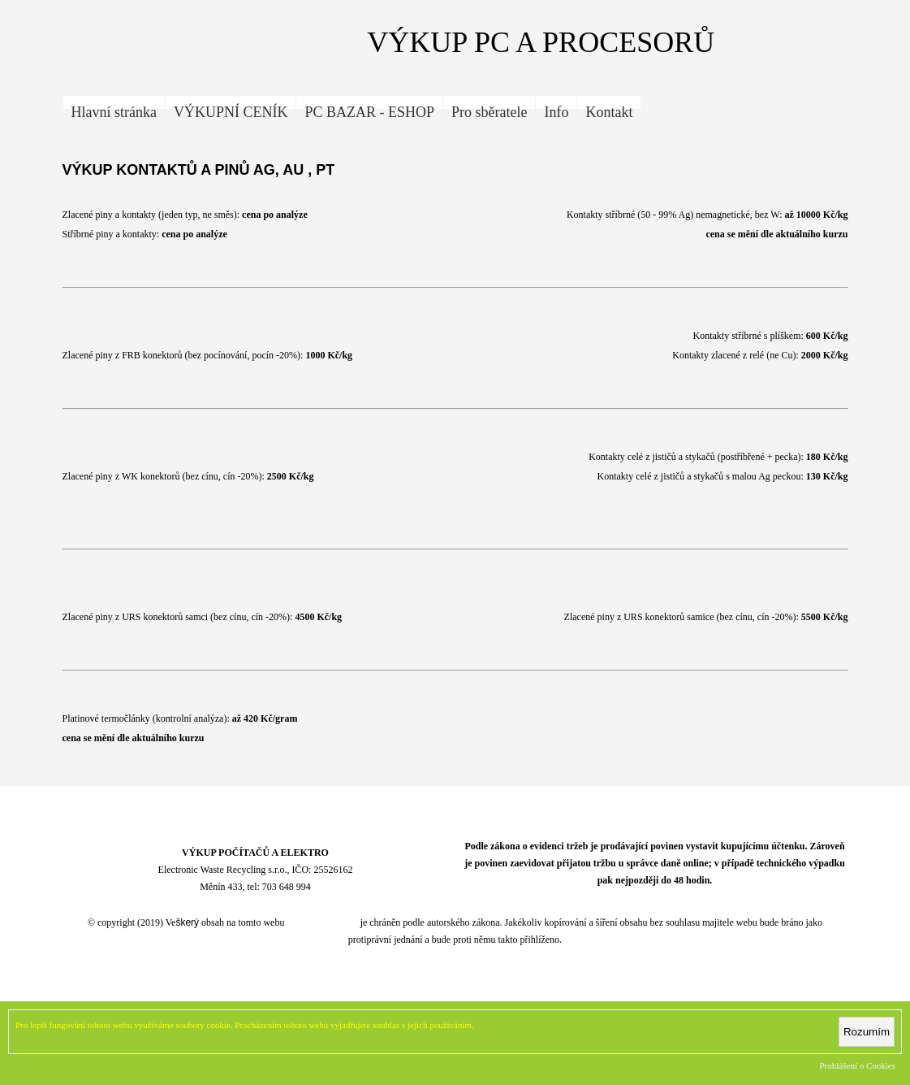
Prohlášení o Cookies (858, 1065)
